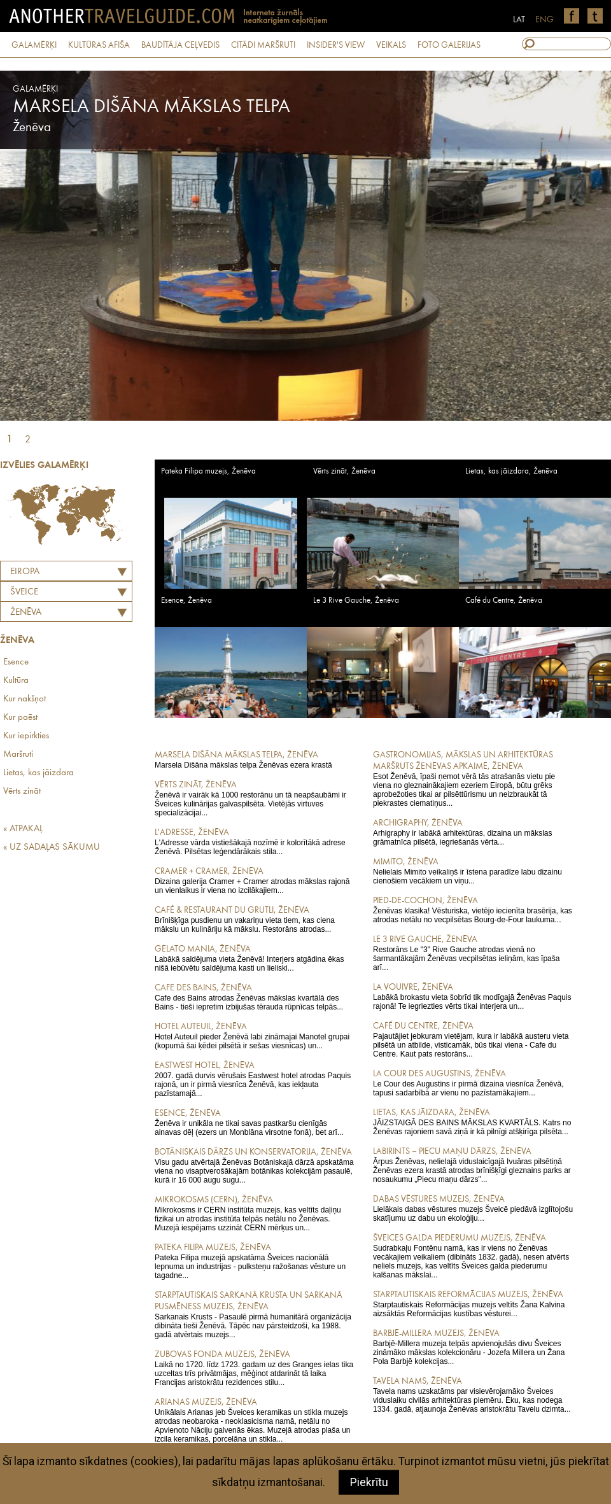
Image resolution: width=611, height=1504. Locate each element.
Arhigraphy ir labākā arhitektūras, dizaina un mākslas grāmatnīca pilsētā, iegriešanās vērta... (473, 832)
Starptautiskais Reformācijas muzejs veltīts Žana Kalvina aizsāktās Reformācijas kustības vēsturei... (473, 1303)
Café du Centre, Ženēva (503, 600)
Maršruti (18, 754)
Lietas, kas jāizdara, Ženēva (511, 471)
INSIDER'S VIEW (336, 45)
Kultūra (16, 680)
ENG (544, 19)
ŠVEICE (24, 592)
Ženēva (25, 612)
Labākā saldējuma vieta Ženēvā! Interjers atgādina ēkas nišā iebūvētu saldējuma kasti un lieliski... (255, 958)
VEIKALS (391, 45)
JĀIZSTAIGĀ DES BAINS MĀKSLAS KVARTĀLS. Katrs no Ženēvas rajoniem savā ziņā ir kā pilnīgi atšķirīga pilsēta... (473, 1121)
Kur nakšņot (24, 699)
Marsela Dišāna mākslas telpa (151, 106)
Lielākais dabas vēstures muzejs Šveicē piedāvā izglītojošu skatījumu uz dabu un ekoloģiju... (473, 1208)
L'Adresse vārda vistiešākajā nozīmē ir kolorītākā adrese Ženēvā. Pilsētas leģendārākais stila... (255, 841)
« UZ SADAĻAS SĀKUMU (51, 847)
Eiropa (24, 572)
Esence (16, 662)
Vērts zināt (22, 791)
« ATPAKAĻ (23, 829)
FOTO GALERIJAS (449, 45)
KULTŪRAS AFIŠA (99, 45)
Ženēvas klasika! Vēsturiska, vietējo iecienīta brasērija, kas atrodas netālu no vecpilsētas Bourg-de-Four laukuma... (473, 909)
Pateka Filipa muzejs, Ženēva (208, 471)
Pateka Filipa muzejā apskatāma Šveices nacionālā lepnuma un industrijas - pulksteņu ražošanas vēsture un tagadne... (255, 1261)
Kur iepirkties (26, 736)
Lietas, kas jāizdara (38, 773)
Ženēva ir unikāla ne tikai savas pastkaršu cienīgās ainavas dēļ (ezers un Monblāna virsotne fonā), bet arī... (255, 1122)
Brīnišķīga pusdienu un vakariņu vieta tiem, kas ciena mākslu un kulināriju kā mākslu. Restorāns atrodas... (255, 919)
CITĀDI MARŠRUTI (263, 45)
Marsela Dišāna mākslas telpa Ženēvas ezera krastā (255, 759)
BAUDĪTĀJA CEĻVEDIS (180, 45)
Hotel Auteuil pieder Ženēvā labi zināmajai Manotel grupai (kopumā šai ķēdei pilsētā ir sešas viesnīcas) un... (255, 1035)
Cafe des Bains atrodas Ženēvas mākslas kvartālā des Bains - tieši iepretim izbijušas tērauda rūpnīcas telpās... (255, 996)
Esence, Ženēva (186, 600)
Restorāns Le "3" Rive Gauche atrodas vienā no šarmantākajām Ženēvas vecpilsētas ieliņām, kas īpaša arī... (473, 953)
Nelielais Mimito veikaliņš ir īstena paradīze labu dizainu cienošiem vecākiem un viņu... (473, 870)
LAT (519, 19)
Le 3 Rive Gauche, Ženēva (356, 600)
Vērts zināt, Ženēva (344, 471)
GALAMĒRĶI (34, 45)
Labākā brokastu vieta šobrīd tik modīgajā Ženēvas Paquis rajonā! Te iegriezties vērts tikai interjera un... (473, 996)
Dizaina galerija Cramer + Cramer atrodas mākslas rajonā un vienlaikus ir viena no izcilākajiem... (255, 880)
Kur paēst (20, 717)
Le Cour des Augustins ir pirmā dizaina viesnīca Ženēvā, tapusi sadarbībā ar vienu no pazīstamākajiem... (473, 1082)
